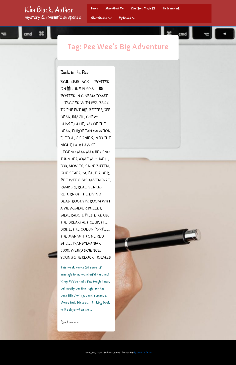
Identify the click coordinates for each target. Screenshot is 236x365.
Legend (68, 152)
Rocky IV (80, 201)
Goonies (84, 138)
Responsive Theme (143, 352)
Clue (79, 124)
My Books (128, 18)
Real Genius (90, 187)
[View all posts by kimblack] (77, 81)
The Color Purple (91, 229)
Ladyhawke (84, 145)
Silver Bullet (87, 208)
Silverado (70, 215)
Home (94, 8)
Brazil (78, 117)
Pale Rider (98, 173)
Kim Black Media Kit (143, 8)
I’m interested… (171, 8)
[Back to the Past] (83, 89)
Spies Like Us (95, 215)
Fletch (67, 138)
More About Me (114, 8)
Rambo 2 (68, 187)
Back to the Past (75, 72)
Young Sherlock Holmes (85, 257)
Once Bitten (97, 166)
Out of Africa (73, 173)
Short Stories (102, 18)
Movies (76, 166)
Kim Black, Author (49, 9)
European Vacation (91, 131)
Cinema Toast (94, 96)
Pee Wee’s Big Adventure (85, 180)
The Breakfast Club (79, 222)
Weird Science (85, 250)
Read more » (69, 322)
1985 (94, 103)
